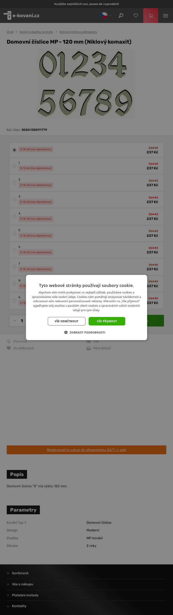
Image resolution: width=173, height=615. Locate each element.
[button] (86, 332)
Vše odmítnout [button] (66, 321)
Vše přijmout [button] (107, 321)
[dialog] (86, 307)
